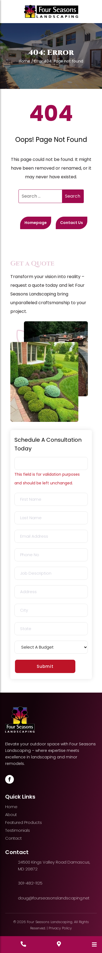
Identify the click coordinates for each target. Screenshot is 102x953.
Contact (13, 838)
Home (24, 61)
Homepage (35, 222)
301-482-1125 (30, 883)
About (11, 814)
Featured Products (23, 822)
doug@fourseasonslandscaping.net (53, 898)
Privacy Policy (60, 928)
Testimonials (17, 830)
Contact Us (71, 222)
